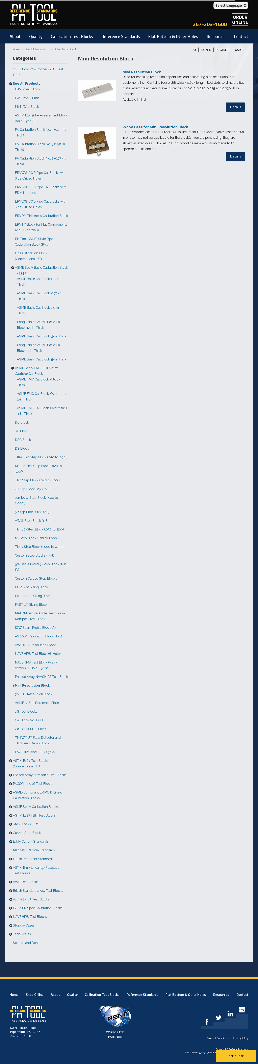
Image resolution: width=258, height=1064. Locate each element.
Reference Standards (120, 36)
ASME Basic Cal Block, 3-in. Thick (41, 336)
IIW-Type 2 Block (28, 98)
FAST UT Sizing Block (31, 604)
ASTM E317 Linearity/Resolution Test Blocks (37, 870)
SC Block (21, 431)
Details (235, 107)
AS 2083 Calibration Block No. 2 (38, 636)
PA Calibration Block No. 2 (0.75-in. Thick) (40, 161)
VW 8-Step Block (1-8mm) (35, 521)
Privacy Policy (240, 1038)
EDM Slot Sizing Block (31, 587)
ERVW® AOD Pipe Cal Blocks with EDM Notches (41, 190)
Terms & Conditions (218, 1038)
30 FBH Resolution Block (33, 694)
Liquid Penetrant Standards (33, 859)
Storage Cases (24, 925)
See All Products (26, 84)
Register (223, 50)
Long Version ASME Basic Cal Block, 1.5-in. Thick (39, 325)
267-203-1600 (210, 24)
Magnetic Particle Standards (34, 850)
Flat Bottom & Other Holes (173, 36)
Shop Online (35, 994)
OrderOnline (240, 20)
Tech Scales (22, 934)
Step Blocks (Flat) (26, 824)
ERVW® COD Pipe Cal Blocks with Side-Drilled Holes (41, 204)
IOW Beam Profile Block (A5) (36, 628)
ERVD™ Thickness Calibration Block (41, 216)
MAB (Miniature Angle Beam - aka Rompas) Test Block (40, 616)
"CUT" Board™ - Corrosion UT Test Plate (38, 72)
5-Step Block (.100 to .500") (35, 512)
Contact (241, 36)
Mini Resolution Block (32, 685)
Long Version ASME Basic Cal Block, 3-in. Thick (39, 348)
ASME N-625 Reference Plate (37, 703)
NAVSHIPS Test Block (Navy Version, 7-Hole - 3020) (36, 665)
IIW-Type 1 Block (27, 89)
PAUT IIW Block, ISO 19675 (35, 752)
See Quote (236, 1056)
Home (14, 994)
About (15, 36)
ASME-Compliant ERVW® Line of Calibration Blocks (38, 795)
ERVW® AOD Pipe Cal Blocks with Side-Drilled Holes (41, 175)
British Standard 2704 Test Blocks (38, 891)
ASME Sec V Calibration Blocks (36, 807)
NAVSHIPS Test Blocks (30, 917)
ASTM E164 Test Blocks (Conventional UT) (31, 763)
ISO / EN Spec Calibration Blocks (37, 908)
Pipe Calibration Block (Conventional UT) (31, 256)
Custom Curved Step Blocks (36, 578)
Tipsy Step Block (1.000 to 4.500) (39, 547)
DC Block (22, 422)
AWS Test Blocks (25, 882)
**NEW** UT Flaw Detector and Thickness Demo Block (38, 740)
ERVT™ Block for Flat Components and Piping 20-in (41, 227)
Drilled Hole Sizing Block (33, 596)
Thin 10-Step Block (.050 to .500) (39, 529)
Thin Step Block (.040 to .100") (37, 480)
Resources (216, 36)
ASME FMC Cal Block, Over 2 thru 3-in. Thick (42, 411)
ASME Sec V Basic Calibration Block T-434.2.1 (41, 270)
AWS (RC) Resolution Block (35, 645)
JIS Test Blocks (26, 711)
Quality (35, 36)
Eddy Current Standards (31, 841)
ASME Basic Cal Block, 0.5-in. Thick (38, 281)
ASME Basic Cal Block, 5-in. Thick (41, 359)
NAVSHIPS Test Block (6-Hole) (38, 654)
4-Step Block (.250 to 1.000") (36, 489)
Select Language (228, 5)
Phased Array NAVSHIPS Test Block (41, 677)
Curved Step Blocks (27, 833)
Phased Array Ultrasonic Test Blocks (40, 775)
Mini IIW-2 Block (27, 107)
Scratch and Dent (26, 943)
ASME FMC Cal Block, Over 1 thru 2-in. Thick (41, 396)
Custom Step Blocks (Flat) (34, 555)
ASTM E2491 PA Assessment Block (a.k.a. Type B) (41, 118)
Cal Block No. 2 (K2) (29, 720)
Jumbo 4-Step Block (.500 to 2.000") (36, 500)
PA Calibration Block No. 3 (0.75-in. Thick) (40, 132)
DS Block (22, 448)
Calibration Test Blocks (72, 36)
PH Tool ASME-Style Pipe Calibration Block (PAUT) (34, 241)
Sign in (206, 50)
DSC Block (23, 440)
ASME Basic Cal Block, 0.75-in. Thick (39, 296)
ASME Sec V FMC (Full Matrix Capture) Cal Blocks (36, 371)
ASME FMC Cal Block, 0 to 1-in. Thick (40, 382)
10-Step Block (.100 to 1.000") (37, 538)
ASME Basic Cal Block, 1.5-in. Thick (38, 310)
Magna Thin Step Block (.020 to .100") (38, 468)
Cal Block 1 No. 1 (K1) (30, 729)
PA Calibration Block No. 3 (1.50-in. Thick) (40, 147)
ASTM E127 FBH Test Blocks (34, 815)
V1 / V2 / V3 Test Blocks (31, 899)
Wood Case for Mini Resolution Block (155, 127)
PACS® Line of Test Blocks (33, 784)
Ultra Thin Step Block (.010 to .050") (41, 457)
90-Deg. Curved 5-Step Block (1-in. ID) (41, 567)
